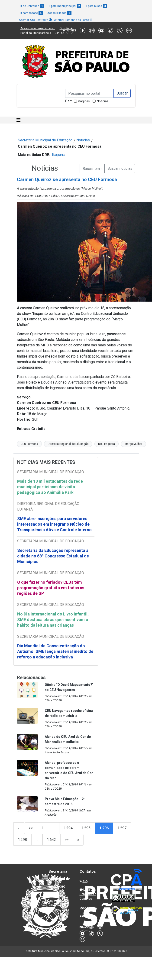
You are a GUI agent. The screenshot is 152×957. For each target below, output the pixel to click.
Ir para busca (96, 6)
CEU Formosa (29, 444)
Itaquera (58, 155)
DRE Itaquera (106, 444)
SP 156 (59, 33)
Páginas (84, 101)
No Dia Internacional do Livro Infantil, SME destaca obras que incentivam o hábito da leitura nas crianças (53, 620)
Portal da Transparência (35, 33)
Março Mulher (133, 444)
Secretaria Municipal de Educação (45, 140)
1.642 (51, 839)
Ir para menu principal (65, 6)
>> (66, 839)
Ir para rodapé (31, 13)
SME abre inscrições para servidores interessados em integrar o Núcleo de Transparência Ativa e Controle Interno (54, 524)
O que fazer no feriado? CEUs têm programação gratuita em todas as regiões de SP (50, 588)
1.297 (121, 828)
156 (85, 881)
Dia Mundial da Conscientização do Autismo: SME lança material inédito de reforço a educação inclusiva (55, 651)
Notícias (102, 101)
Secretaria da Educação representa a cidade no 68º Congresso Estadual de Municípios (53, 556)
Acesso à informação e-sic (37, 28)
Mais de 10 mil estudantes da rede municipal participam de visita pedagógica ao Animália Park (50, 487)
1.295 (86, 828)
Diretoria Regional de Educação (68, 444)
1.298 (22, 839)
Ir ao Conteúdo (32, 6)
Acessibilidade (59, 13)
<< (31, 828)
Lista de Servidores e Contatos (88, 894)
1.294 (68, 828)
